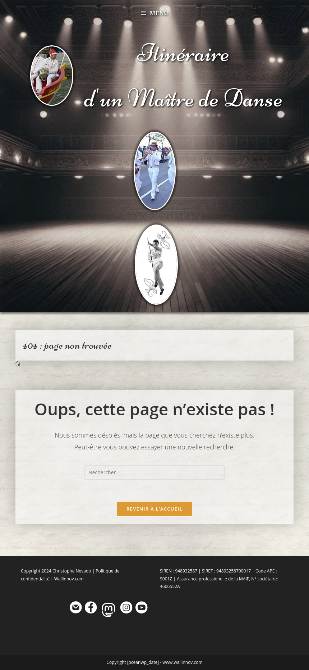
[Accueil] (17, 364)
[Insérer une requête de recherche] (154, 472)
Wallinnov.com (69, 579)
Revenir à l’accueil (154, 509)
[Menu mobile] (155, 13)
